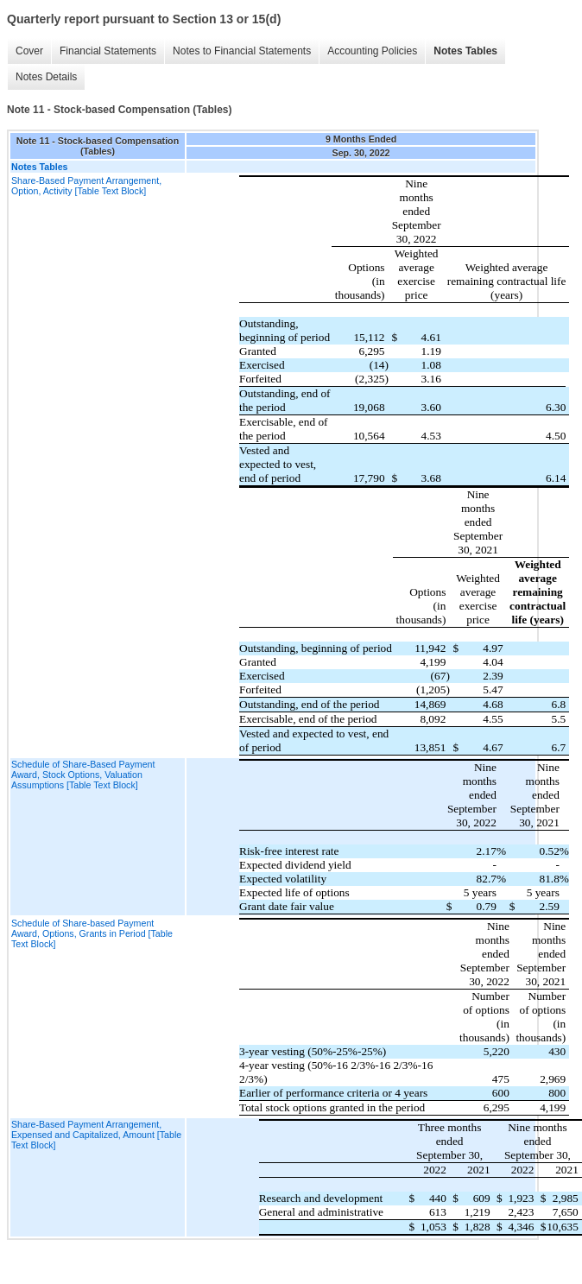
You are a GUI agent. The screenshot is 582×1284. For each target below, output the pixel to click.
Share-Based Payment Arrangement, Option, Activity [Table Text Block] (86, 185)
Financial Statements (108, 51)
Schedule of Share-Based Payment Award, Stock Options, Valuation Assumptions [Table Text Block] (83, 774)
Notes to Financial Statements (242, 51)
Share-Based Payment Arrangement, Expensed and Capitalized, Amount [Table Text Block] (96, 1134)
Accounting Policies (372, 51)
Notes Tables (465, 51)
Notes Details (46, 77)
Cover (29, 51)
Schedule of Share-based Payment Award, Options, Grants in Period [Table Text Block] (92, 933)
